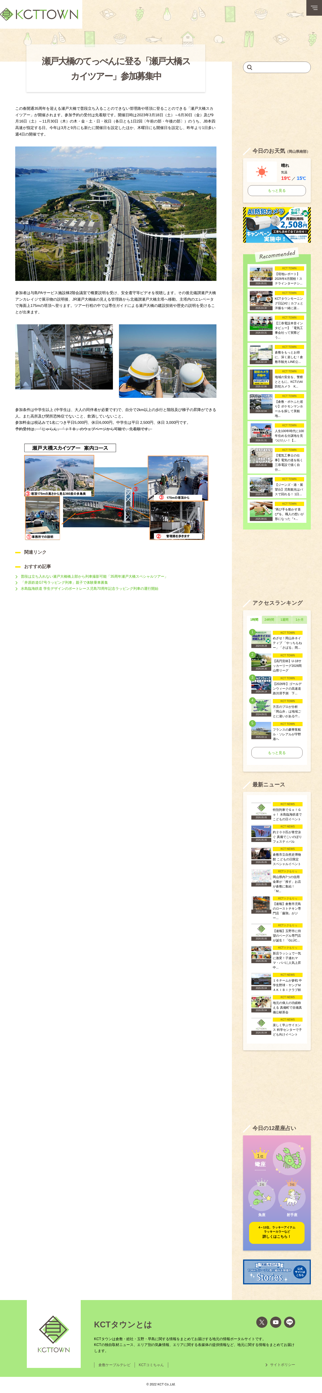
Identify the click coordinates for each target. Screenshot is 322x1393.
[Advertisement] (277, 110)
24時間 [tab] (269, 619)
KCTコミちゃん (151, 1365)
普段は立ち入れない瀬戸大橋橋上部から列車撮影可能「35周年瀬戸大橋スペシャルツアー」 (94, 576)
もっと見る (277, 190)
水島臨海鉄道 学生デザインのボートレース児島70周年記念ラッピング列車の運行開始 (89, 588)
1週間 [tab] (284, 619)
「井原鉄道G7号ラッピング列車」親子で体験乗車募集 (64, 582)
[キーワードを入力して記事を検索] (277, 67)
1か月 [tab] (300, 619)
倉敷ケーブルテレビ (114, 1365)
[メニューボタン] (314, 8)
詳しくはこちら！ (276, 1231)
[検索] (249, 67)
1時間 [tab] (254, 619)
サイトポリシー (282, 1365)
